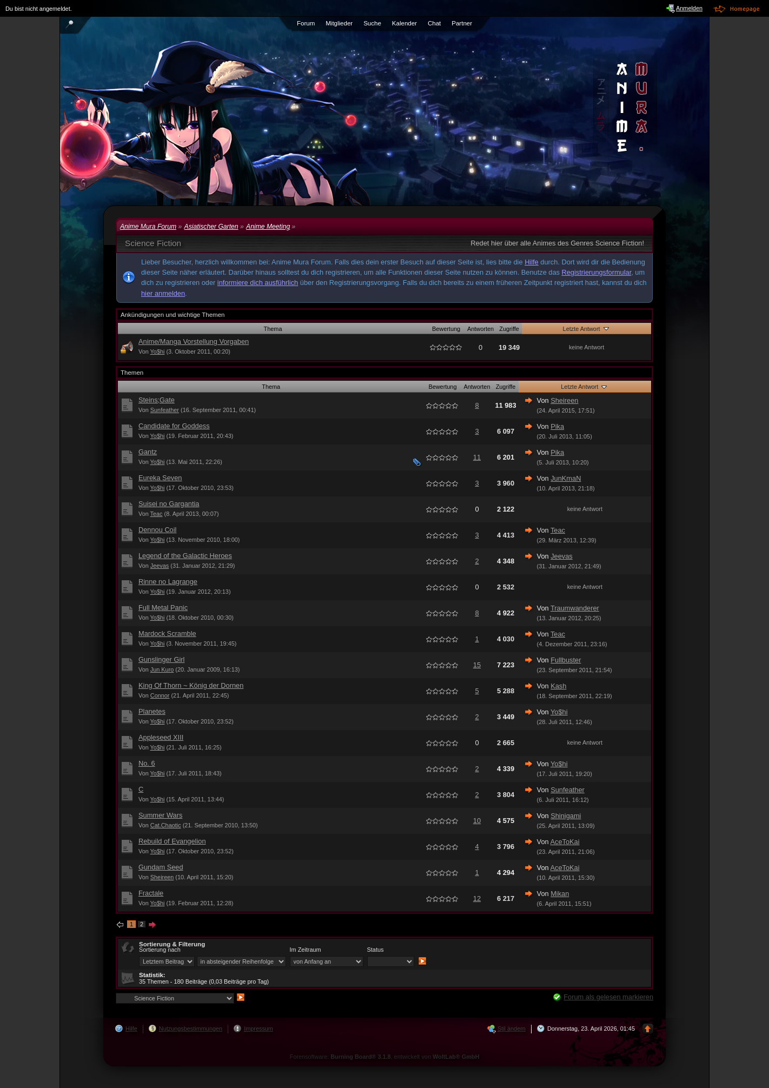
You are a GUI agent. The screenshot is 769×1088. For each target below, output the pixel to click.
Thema (273, 329)
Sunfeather (164, 410)
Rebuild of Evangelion (172, 841)
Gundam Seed (160, 867)
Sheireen (564, 400)
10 (477, 821)
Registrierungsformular (597, 272)
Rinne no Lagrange (167, 582)
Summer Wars (160, 815)
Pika (557, 426)
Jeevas (159, 565)
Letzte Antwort (587, 328)
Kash (558, 686)
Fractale (150, 893)
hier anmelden (163, 293)
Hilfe (532, 262)
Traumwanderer (575, 608)
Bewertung (446, 329)
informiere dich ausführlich (257, 282)
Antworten (480, 329)
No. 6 (146, 763)
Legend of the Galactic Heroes (185, 556)
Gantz (147, 452)
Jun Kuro (162, 669)
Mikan (560, 894)
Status (375, 949)
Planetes (151, 711)
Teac (156, 513)
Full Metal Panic (163, 607)
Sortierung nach (160, 949)
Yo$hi (157, 351)
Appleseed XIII (160, 737)
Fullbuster (566, 660)
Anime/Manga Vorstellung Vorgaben (193, 341)
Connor (160, 695)
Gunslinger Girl (161, 659)
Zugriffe (509, 329)
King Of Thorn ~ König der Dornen (190, 685)
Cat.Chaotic (165, 825)
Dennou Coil (157, 530)
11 (477, 457)
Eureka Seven (160, 478)
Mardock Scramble (167, 633)
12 (477, 898)
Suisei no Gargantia (168, 504)
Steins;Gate (156, 400)
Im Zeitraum (305, 949)
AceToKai (565, 842)
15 (477, 665)
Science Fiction (153, 243)
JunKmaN (566, 478)
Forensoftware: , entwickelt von (385, 1056)
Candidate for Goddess (174, 426)
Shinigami (566, 816)
